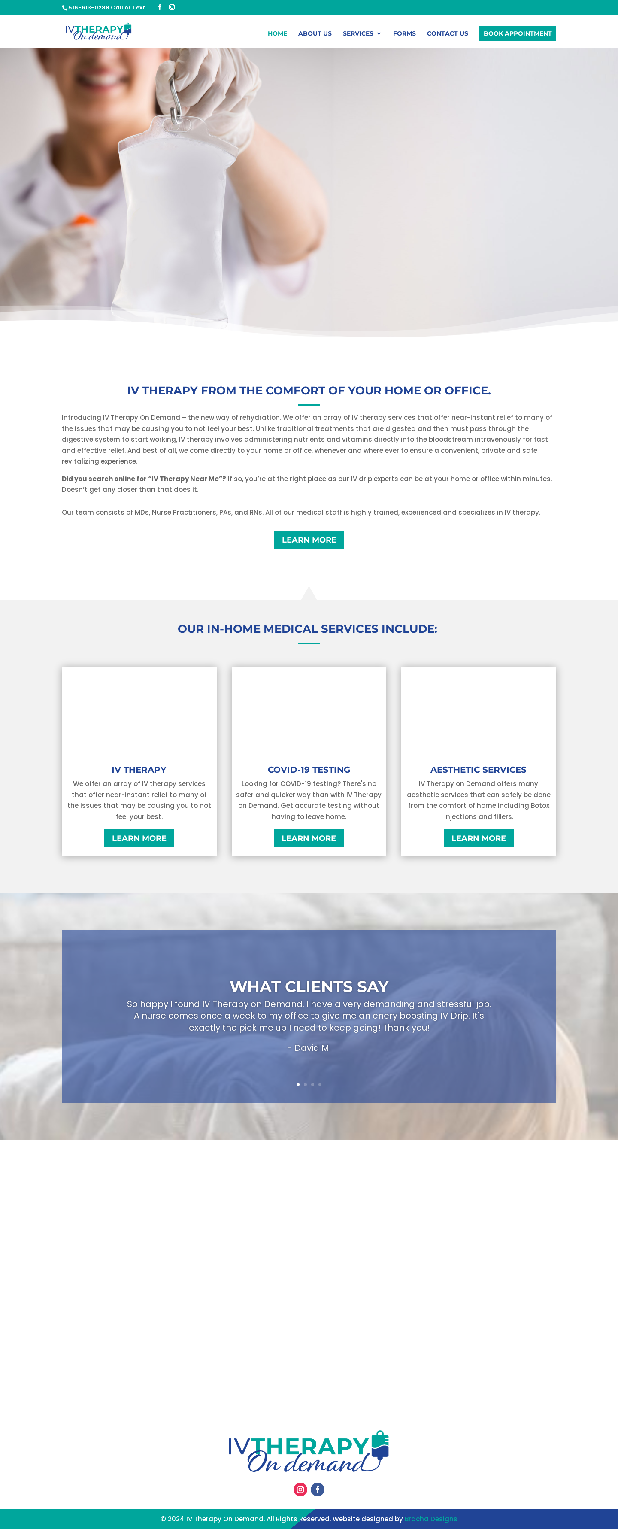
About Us (315, 34)
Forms (404, 34)
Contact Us (447, 34)
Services (358, 34)
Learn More (309, 540)
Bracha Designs (431, 1518)
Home (277, 34)
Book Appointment (518, 34)
